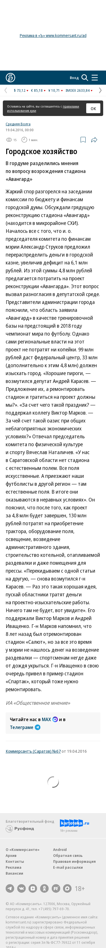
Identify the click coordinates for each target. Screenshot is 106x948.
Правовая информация (74, 861)
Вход (74, 77)
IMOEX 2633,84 (78, 90)
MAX (50, 719)
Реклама (13, 867)
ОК (93, 108)
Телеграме (25, 727)
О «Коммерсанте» (23, 849)
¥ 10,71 (54, 90)
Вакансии (14, 873)
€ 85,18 (37, 90)
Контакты (15, 861)
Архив (11, 855)
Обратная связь (68, 855)
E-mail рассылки (68, 867)
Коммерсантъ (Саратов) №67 (33, 751)
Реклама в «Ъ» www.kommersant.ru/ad (53, 35)
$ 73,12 (19, 90)
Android (60, 849)
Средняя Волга (18, 123)
